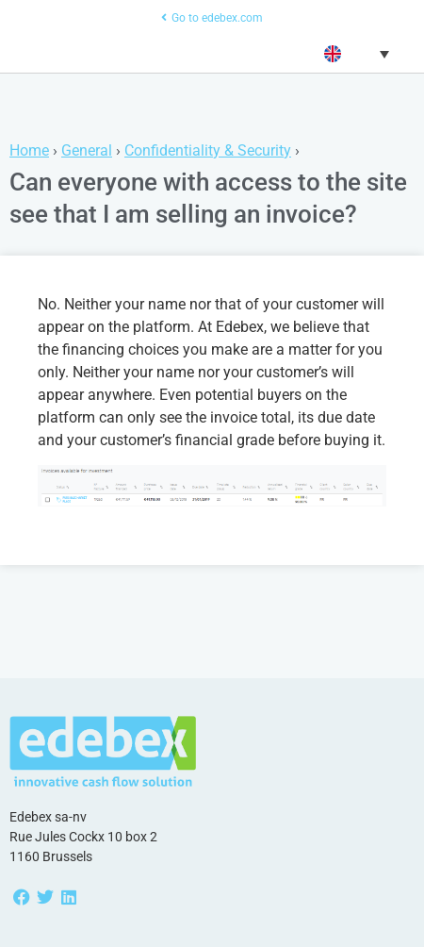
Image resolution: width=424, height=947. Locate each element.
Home (29, 150)
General (86, 150)
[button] (355, 54)
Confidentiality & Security (207, 150)
